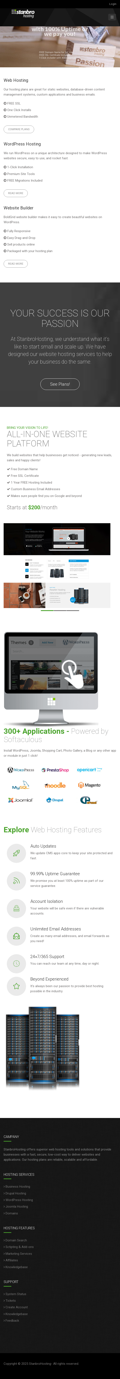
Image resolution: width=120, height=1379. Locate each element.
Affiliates (12, 1260)
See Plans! (60, 384)
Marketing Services (19, 1254)
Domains (12, 1213)
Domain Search (16, 1240)
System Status (16, 1294)
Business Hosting (18, 1186)
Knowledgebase (17, 1267)
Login (112, 4)
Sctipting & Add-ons (20, 1247)
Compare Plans (19, 129)
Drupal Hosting (16, 1193)
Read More (15, 193)
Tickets (11, 1301)
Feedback (12, 1321)
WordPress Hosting (19, 1200)
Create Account (17, 1307)
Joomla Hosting (17, 1206)
